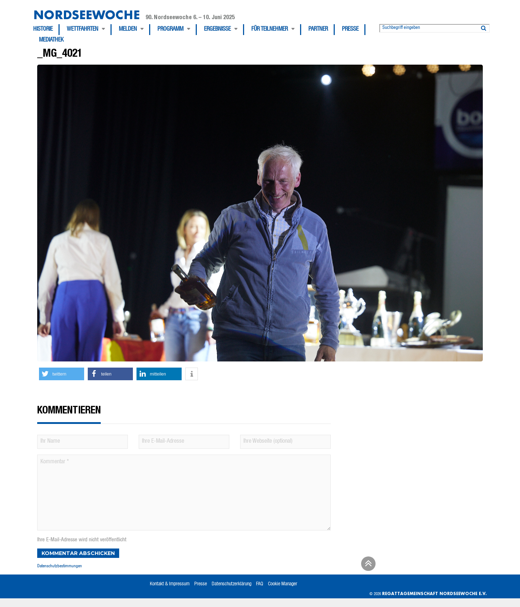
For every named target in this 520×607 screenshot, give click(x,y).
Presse (350, 29)
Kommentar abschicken (78, 553)
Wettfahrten (82, 29)
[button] (61, 374)
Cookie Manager (282, 584)
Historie (43, 29)
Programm (170, 29)
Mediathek (51, 40)
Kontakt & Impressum (170, 584)
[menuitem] (46, 29)
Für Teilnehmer (269, 29)
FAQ (259, 584)
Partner (318, 29)
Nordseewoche (86, 14)
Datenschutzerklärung (231, 584)
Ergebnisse (217, 29)
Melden (128, 29)
